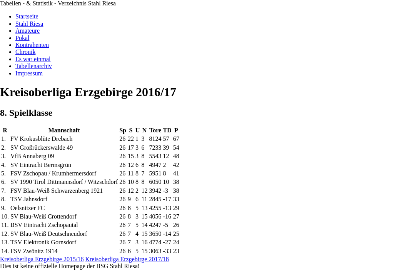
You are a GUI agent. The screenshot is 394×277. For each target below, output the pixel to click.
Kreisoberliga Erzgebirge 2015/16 (41, 259)
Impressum (29, 73)
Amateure (27, 30)
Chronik (25, 51)
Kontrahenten (32, 45)
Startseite (26, 16)
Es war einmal (33, 59)
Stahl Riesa (29, 23)
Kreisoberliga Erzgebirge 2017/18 (127, 259)
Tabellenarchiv (33, 66)
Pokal (22, 38)
